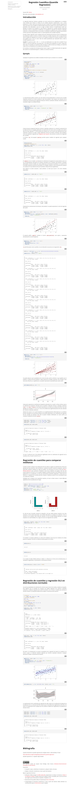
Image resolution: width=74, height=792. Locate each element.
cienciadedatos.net (39, 14)
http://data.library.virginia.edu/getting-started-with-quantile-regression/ (38, 754)
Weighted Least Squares (44, 134)
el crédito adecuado (41, 774)
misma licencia (38, 782)
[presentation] (40, 42)
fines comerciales (50, 779)
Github (30, 12)
